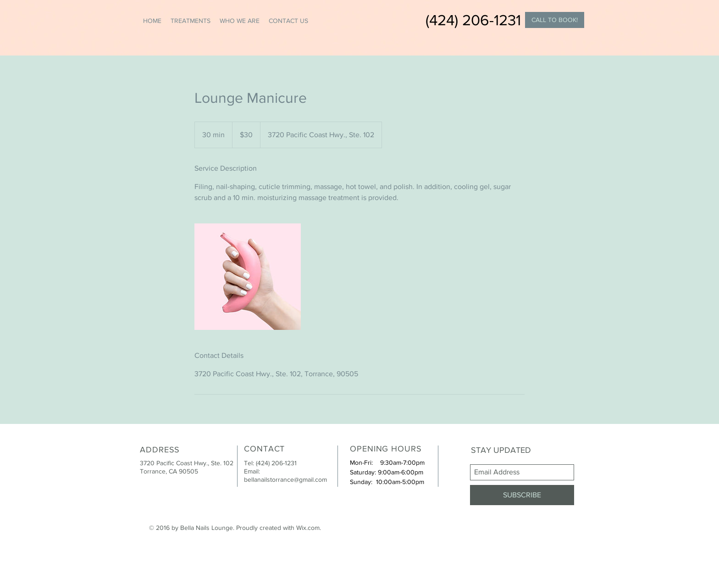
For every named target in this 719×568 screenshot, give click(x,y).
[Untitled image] (247, 276)
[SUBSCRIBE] (522, 495)
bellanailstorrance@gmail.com (285, 479)
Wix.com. (308, 527)
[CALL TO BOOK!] (554, 20)
